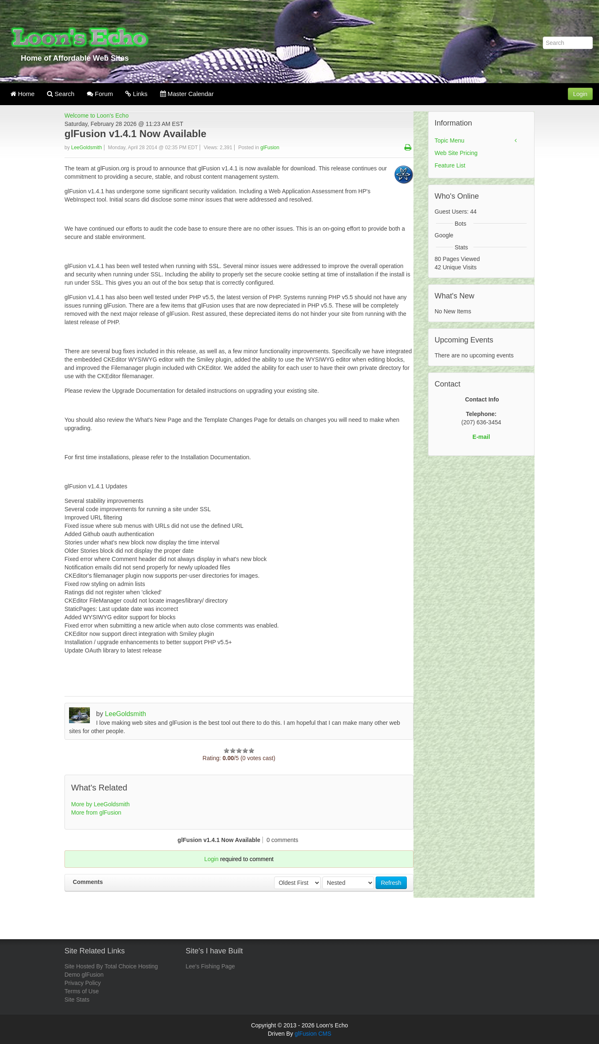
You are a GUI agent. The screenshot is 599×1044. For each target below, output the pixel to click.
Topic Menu (450, 140)
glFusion (269, 147)
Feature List (450, 165)
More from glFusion (96, 812)
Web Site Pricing (456, 153)
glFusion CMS (313, 1033)
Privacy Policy (82, 983)
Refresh (391, 882)
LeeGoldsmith (86, 147)
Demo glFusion (84, 974)
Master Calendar (187, 93)
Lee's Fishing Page (210, 966)
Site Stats (76, 999)
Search (60, 93)
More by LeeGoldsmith (100, 804)
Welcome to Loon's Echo (96, 115)
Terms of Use (81, 991)
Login (580, 94)
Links (136, 93)
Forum (100, 93)
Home (22, 93)
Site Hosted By (83, 966)
